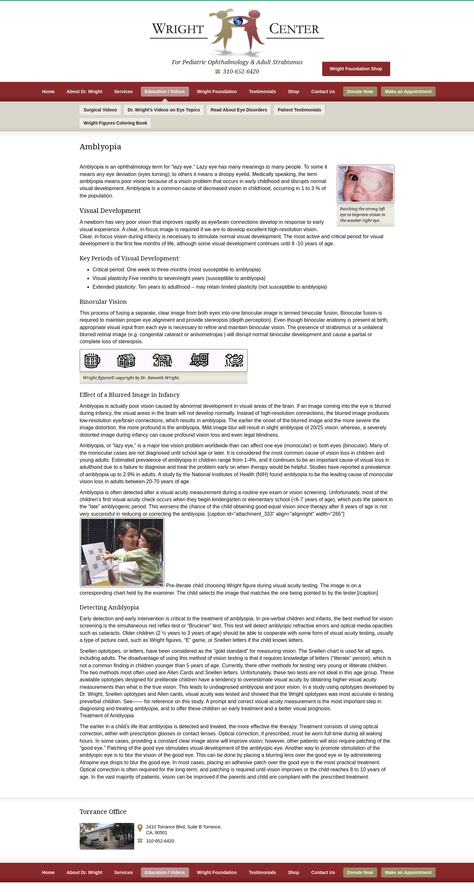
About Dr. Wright (84, 91)
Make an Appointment (408, 91)
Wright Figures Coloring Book (115, 123)
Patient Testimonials (299, 109)
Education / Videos (165, 91)
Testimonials (262, 91)
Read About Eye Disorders (239, 109)
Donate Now (360, 91)
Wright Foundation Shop (356, 68)
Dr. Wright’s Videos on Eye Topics (164, 109)
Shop (293, 91)
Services (123, 91)
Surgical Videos (100, 109)
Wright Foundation (217, 91)
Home (48, 91)
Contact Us (323, 91)
